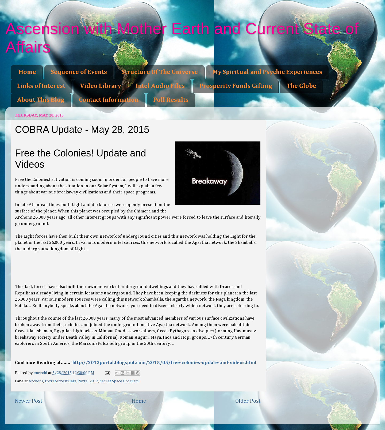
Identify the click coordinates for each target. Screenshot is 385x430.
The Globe (301, 86)
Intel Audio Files (160, 86)
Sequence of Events (79, 72)
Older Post (248, 401)
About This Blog (40, 100)
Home (27, 72)
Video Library (100, 86)
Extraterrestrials (60, 381)
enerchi (41, 373)
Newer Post (29, 401)
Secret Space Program (119, 381)
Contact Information (108, 100)
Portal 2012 (88, 381)
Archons (36, 381)
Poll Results (170, 100)
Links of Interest (41, 86)
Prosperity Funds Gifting (235, 86)
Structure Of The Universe (160, 72)
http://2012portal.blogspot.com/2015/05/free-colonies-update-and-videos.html (164, 362)
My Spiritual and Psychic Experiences (267, 72)
